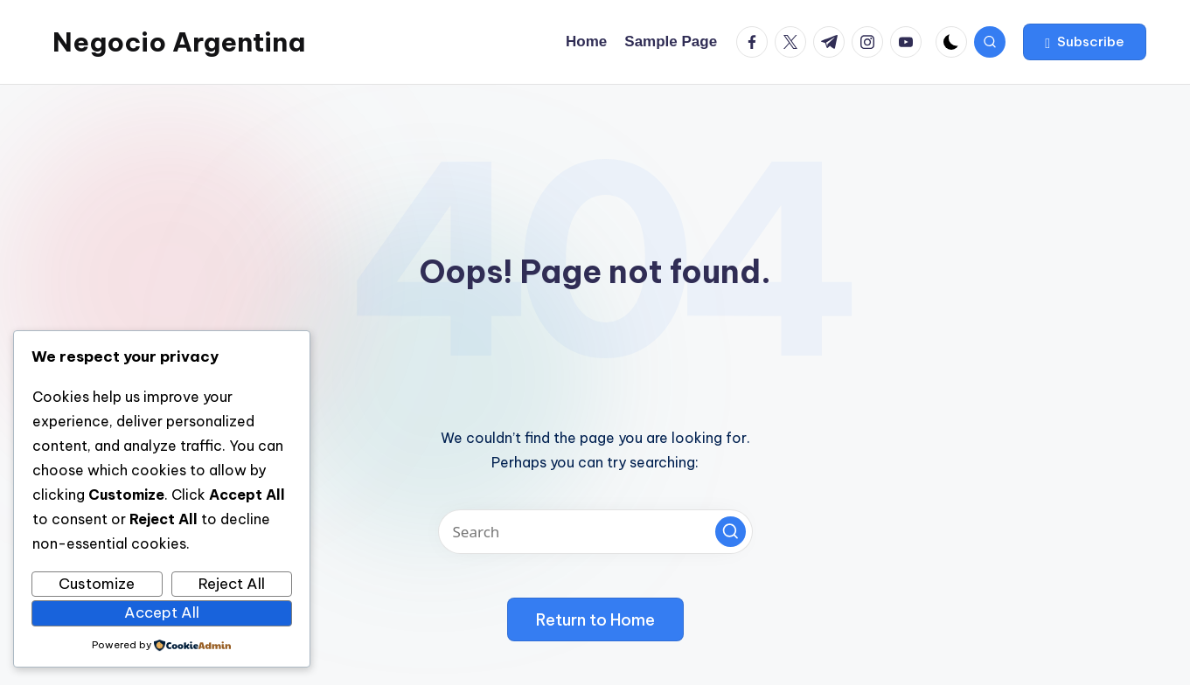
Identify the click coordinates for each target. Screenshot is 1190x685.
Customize (97, 583)
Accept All (161, 612)
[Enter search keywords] (595, 531)
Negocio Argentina (178, 42)
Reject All (231, 583)
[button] (1084, 42)
